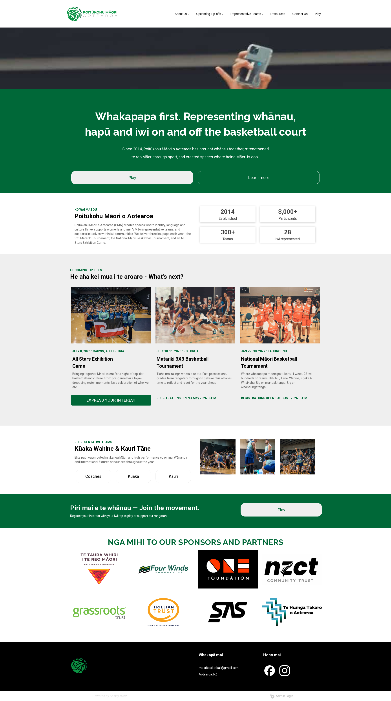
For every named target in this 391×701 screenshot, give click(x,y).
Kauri (173, 476)
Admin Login (281, 696)
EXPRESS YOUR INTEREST (111, 400)
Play (132, 177)
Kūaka (133, 476)
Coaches (93, 476)
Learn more (258, 177)
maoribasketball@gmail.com (219, 668)
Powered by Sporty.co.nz (110, 696)
